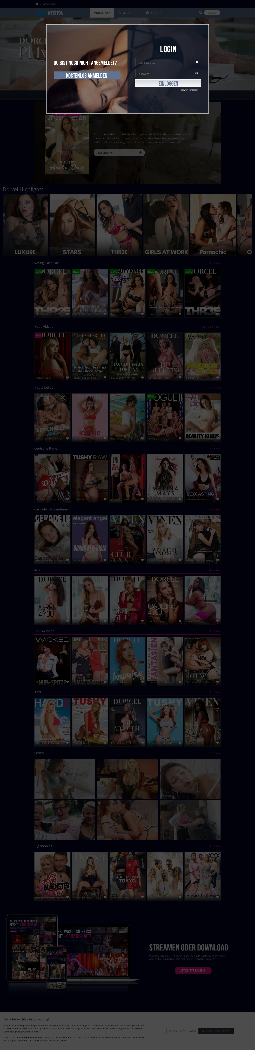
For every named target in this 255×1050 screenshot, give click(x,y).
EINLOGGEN (168, 83)
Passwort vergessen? (189, 89)
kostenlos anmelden (86, 75)
